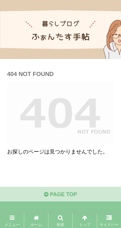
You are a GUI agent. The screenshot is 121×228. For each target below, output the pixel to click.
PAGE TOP (60, 194)
